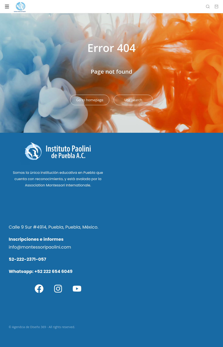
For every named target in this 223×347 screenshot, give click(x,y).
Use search (133, 100)
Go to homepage (89, 100)
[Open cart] (216, 6)
